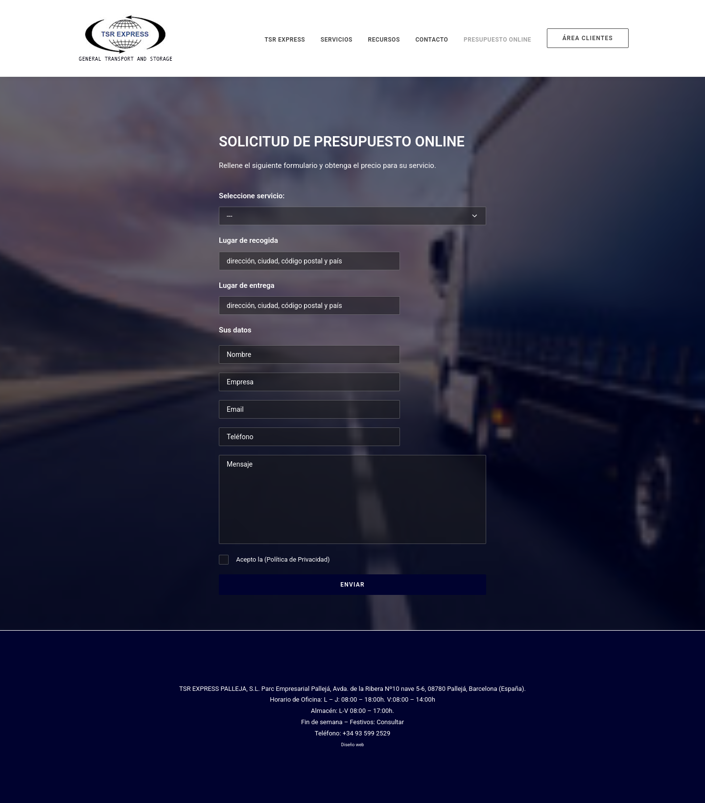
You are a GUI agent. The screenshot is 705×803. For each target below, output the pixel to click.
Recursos (384, 39)
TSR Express (284, 39)
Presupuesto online (497, 39)
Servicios (336, 39)
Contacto (431, 39)
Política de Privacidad (297, 559)
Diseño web (352, 744)
